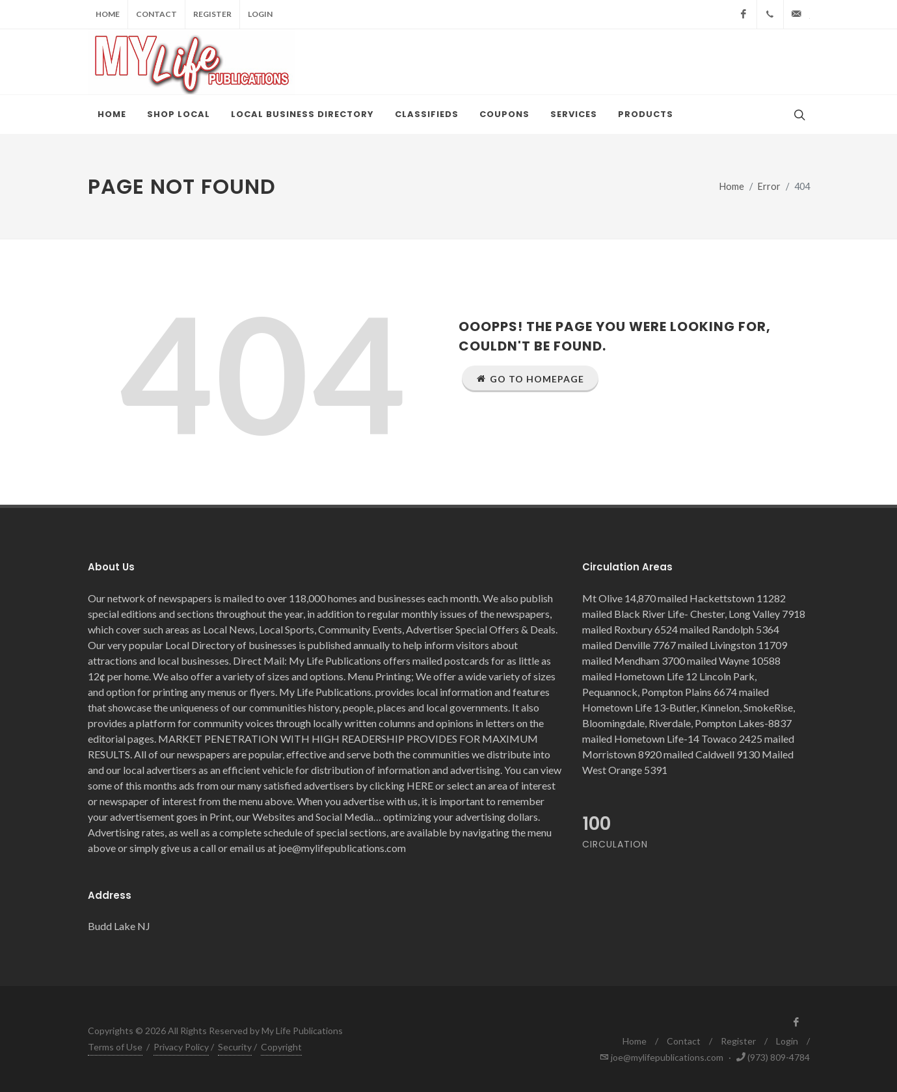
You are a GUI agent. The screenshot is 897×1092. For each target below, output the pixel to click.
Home (108, 14)
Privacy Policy (181, 1046)
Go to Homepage (530, 378)
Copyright (281, 1046)
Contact (156, 14)
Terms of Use (115, 1046)
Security (235, 1046)
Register (212, 14)
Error (769, 186)
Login (260, 14)
